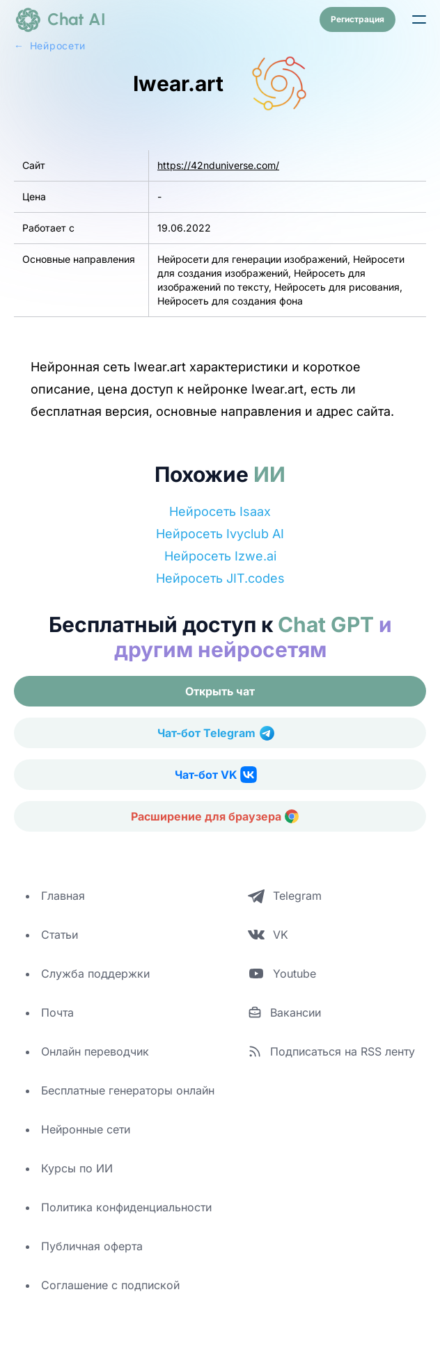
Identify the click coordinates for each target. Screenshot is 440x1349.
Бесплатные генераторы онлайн (127, 1090)
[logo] (60, 19)
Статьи (59, 935)
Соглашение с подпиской (110, 1285)
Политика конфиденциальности (126, 1207)
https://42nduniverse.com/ (218, 165)
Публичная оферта (92, 1246)
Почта (57, 1012)
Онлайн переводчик (95, 1051)
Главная (63, 896)
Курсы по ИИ (77, 1168)
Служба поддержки (95, 973)
